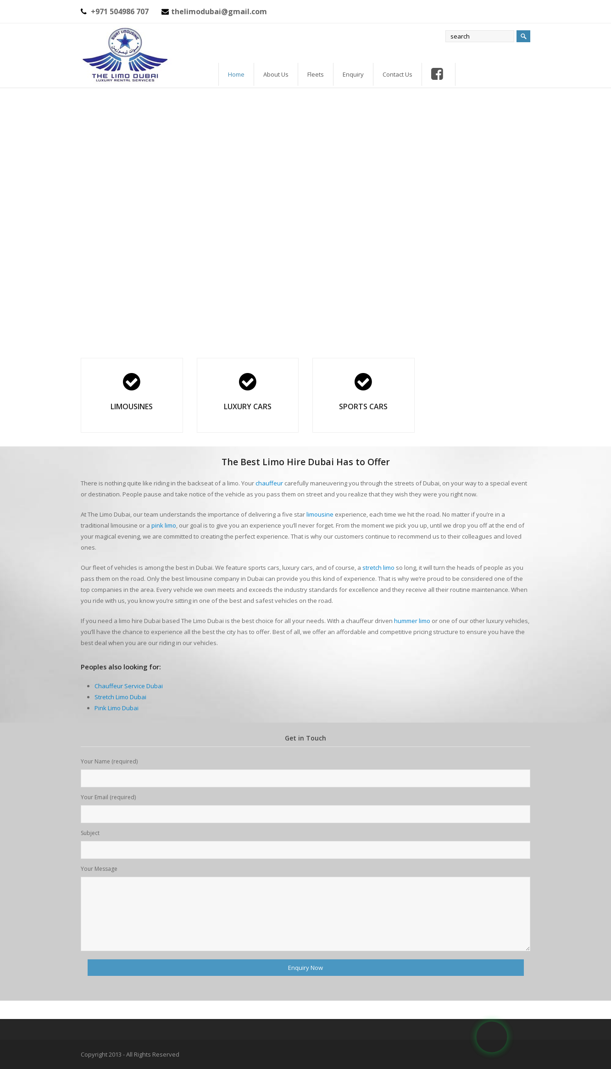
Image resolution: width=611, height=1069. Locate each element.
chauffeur (269, 483)
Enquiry (353, 74)
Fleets (315, 74)
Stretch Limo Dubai (120, 697)
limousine (319, 514)
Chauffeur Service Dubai (128, 686)
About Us (276, 74)
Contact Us (397, 74)
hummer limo (412, 621)
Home (236, 74)
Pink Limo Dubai (116, 708)
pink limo (163, 525)
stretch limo (378, 567)
